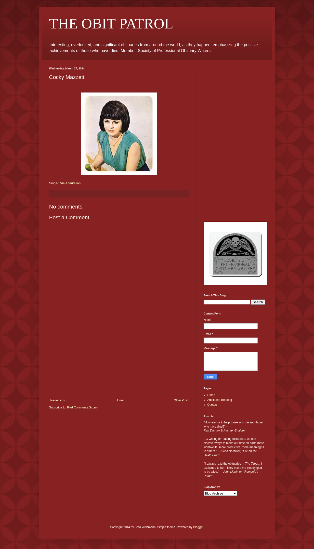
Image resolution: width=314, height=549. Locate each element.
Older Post (181, 400)
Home (120, 400)
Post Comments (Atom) (82, 407)
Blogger (198, 527)
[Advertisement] (119, 361)
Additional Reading (219, 400)
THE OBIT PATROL (111, 23)
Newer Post (57, 400)
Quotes (212, 404)
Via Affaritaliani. (71, 183)
